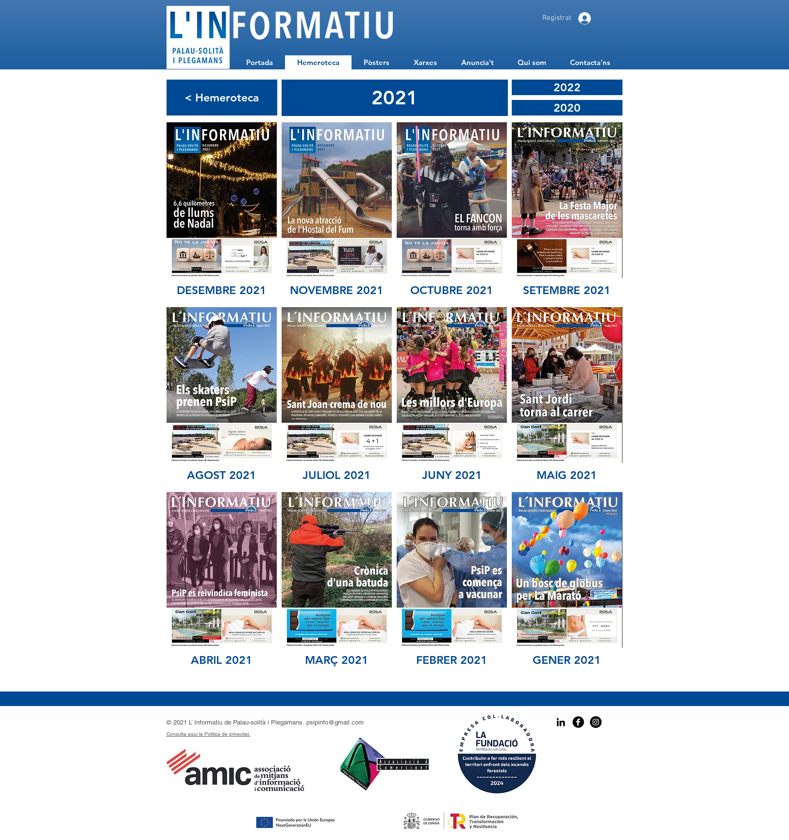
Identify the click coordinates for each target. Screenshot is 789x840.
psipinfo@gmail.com (335, 722)
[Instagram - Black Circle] (596, 722)
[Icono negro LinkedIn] (561, 722)
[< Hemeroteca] (222, 97)
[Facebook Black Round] (578, 722)
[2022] (567, 87)
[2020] (567, 107)
